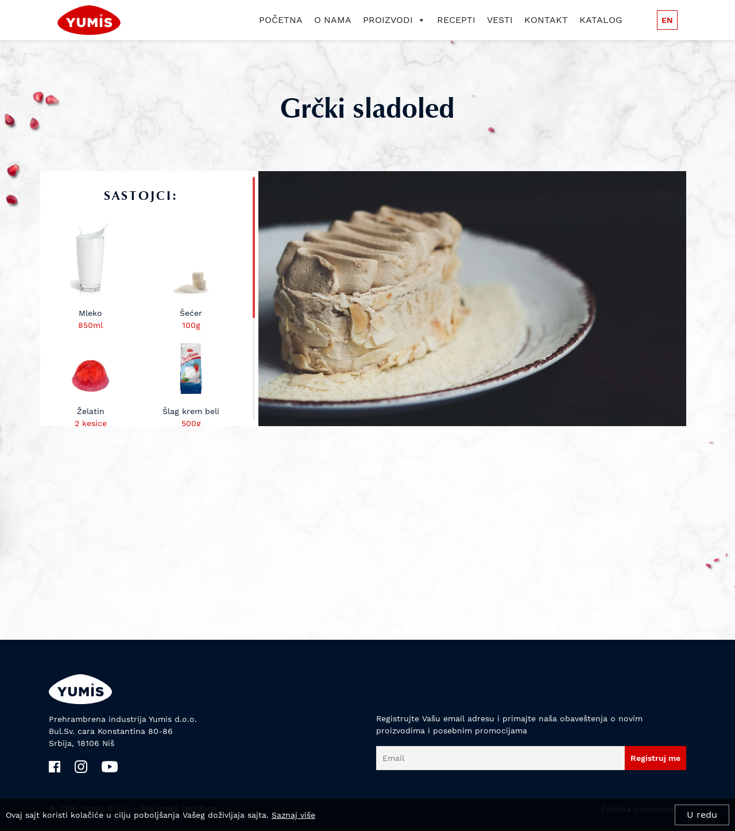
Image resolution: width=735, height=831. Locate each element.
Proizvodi (394, 19)
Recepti (456, 19)
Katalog (600, 19)
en (667, 20)
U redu (702, 814)
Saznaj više (293, 815)
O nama (332, 19)
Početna (281, 19)
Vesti (500, 19)
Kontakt (546, 19)
